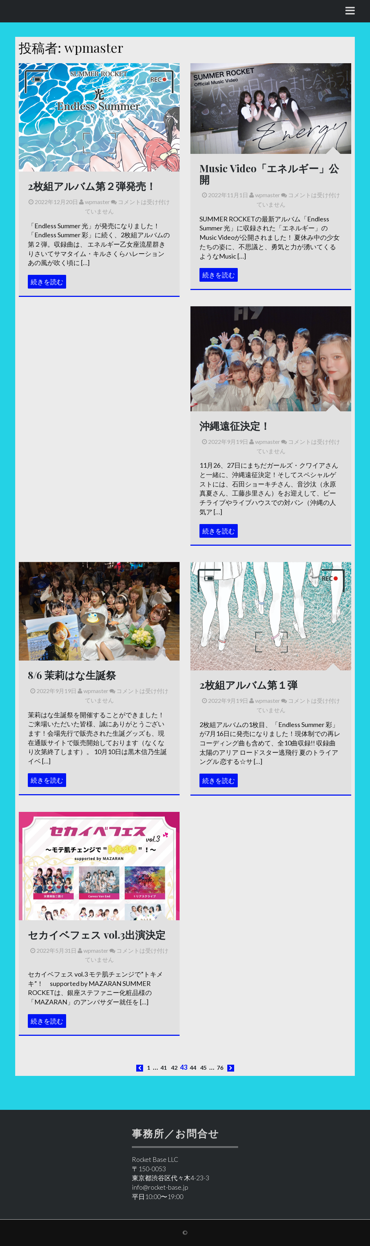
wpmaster (94, 201)
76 (220, 1067)
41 (163, 1067)
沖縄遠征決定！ (234, 425)
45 (203, 1067)
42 (174, 1067)
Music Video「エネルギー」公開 (269, 173)
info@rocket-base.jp (160, 1187)
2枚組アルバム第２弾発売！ (92, 185)
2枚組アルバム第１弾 (248, 684)
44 (193, 1067)
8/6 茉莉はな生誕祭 (72, 675)
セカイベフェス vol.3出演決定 (96, 934)
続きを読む (47, 282)
